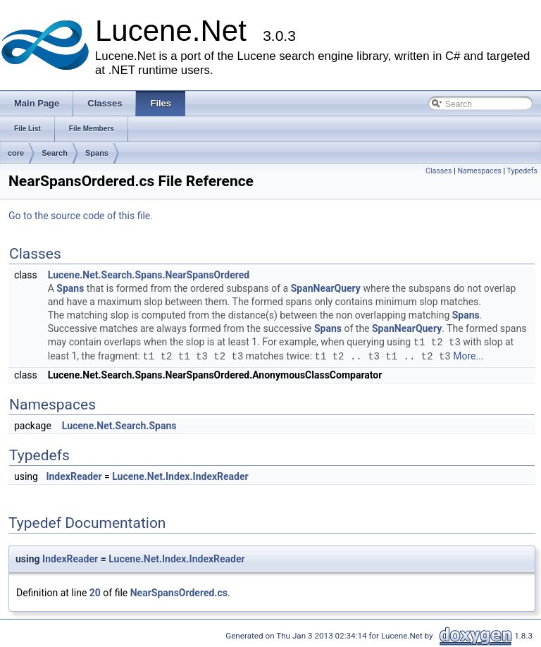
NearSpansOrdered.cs (179, 592)
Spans (96, 153)
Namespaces (479, 170)
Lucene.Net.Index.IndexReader (180, 476)
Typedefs (521, 170)
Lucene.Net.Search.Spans (119, 425)
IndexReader (73, 476)
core (16, 153)
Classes (438, 170)
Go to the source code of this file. (80, 215)
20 (95, 592)
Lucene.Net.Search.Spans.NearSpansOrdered (148, 275)
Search (55, 153)
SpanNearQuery (326, 288)
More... (468, 356)
